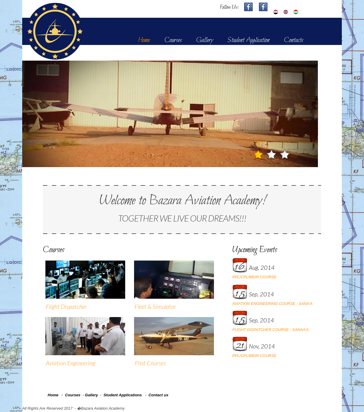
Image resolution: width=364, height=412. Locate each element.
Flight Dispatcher (66, 306)
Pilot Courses (150, 362)
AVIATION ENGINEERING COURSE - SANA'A (272, 303)
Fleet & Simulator (155, 306)
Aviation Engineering (70, 362)
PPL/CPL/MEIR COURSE (254, 277)
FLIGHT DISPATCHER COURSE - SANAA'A (270, 329)
